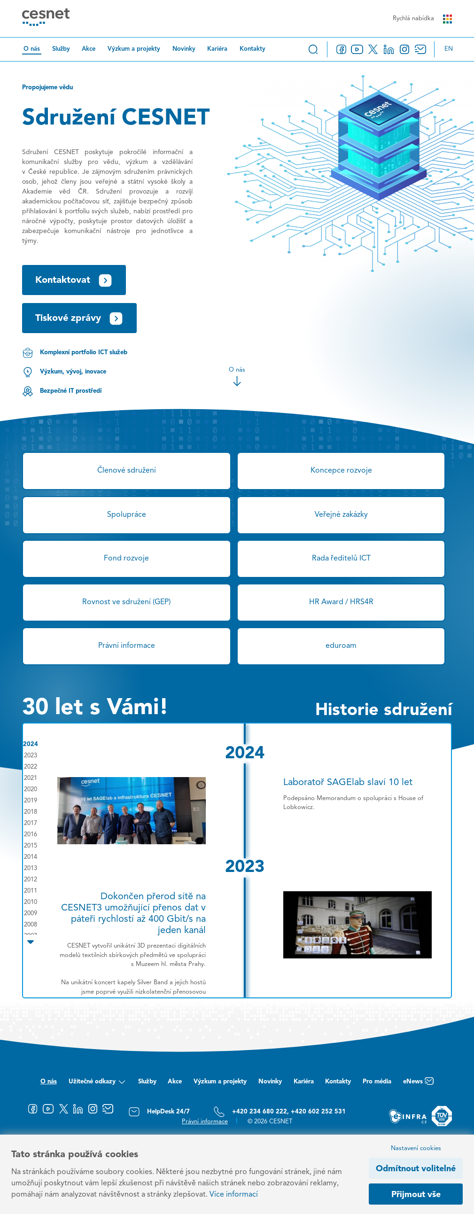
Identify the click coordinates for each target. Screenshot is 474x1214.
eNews (418, 1084)
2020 (30, 789)
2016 (30, 835)
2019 (30, 801)
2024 (30, 744)
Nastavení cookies (416, 1148)
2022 (30, 767)
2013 (30, 868)
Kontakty (252, 49)
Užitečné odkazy (97, 1084)
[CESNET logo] (46, 18)
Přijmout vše (416, 1195)
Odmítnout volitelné (416, 1169)
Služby (61, 49)
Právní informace (126, 646)
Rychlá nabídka (422, 19)
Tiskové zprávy (79, 318)
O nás (31, 49)
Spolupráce (126, 515)
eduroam (341, 646)
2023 (30, 756)
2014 (30, 857)
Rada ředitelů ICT (341, 558)
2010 (30, 902)
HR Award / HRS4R (341, 602)
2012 (30, 880)
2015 (30, 846)
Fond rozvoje (126, 558)
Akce (88, 49)
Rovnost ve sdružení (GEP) (126, 602)
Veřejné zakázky (341, 515)
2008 (30, 925)
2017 (30, 823)
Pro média (377, 1082)
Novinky (183, 49)
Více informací (234, 1194)
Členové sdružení (126, 471)
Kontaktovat (74, 280)
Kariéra (217, 49)
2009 (30, 913)
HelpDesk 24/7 (159, 1112)
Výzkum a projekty (134, 49)
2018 (30, 812)
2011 (30, 891)
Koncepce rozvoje (341, 471)
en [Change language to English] (448, 49)
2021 (30, 778)
